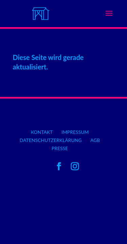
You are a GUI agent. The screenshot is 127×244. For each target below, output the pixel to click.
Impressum (75, 132)
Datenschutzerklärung (51, 140)
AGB (95, 140)
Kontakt (42, 132)
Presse (59, 148)
